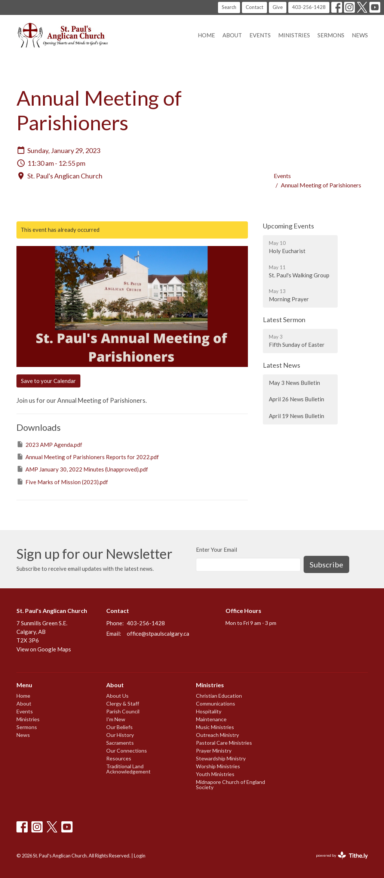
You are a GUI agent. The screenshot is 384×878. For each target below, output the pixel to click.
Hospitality (208, 711)
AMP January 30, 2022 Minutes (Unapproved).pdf (82, 469)
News (360, 35)
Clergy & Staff (122, 703)
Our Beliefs (119, 727)
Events (260, 35)
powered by (342, 855)
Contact (254, 7)
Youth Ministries (215, 774)
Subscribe (326, 564)
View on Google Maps (43, 649)
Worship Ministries (218, 766)
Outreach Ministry (217, 735)
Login (139, 856)
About (232, 35)
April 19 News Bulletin (296, 415)
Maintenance (211, 719)
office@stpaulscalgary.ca (158, 633)
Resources (118, 758)
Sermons (330, 35)
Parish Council (122, 711)
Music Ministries (215, 727)
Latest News (281, 365)
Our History (120, 735)
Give (278, 7)
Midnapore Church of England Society (230, 784)
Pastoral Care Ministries (224, 743)
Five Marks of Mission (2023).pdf (62, 481)
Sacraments (120, 743)
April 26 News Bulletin (296, 399)
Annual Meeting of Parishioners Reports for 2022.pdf (87, 456)
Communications (215, 703)
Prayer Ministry (213, 750)
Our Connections (126, 750)
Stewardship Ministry (221, 758)
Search (229, 7)
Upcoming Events (288, 226)
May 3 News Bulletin (294, 382)
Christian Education (219, 695)
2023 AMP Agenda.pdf (49, 444)
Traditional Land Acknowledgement (128, 769)
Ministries (294, 35)
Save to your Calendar (48, 380)
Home (206, 35)
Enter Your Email (216, 549)
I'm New (115, 719)
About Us (117, 695)
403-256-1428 (309, 7)
